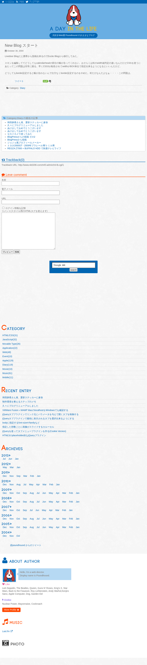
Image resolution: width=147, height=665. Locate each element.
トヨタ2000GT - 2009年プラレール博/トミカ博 (31, 145)
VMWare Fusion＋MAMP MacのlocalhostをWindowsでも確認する (35, 417)
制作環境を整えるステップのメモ (19, 409)
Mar (12, 474)
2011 (5, 480)
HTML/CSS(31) (10, 342)
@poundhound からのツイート (25, 552)
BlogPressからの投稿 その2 (21, 137)
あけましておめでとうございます (24, 128)
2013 (5, 463)
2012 (5, 471)
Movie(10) (7, 376)
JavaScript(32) (9, 346)
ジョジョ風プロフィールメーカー (24, 142)
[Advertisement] (73, 104)
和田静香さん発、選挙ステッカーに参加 (27, 122)
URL (4, 198)
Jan (17, 466)
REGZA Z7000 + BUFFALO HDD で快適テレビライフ (34, 148)
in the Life (73, 29)
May (5, 474)
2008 (6, 505)
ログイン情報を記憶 (15, 208)
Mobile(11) (7, 384)
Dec (5, 483)
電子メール (7, 189)
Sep (19, 483)
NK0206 (8, 2)
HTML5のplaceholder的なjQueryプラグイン (24, 442)
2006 (6, 522)
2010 (5, 488)
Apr (38, 491)
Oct (18, 500)
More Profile (10, 617)
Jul (4, 466)
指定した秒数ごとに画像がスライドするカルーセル (28, 434)
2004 (6, 540)
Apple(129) (7, 367)
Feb (32, 483)
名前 (4, 180)
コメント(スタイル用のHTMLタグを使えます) (24, 211)
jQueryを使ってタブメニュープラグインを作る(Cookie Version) (34, 438)
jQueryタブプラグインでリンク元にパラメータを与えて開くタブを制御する (40, 421)
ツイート (19, 81)
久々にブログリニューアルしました (25, 125)
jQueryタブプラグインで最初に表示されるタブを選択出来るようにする (38, 425)
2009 (6, 497)
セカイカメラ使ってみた (19, 134)
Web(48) (6, 359)
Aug (19, 491)
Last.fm (6, 638)
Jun (10, 466)
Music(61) (7, 380)
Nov (12, 483)
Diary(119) (7, 372)
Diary (22, 88)
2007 (6, 514)
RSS (20, 2)
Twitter (32, 2)
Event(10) (7, 363)
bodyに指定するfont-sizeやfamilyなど (21, 430)
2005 (6, 531)
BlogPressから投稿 (17, 139)
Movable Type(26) (11, 351)
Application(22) (9, 355)
